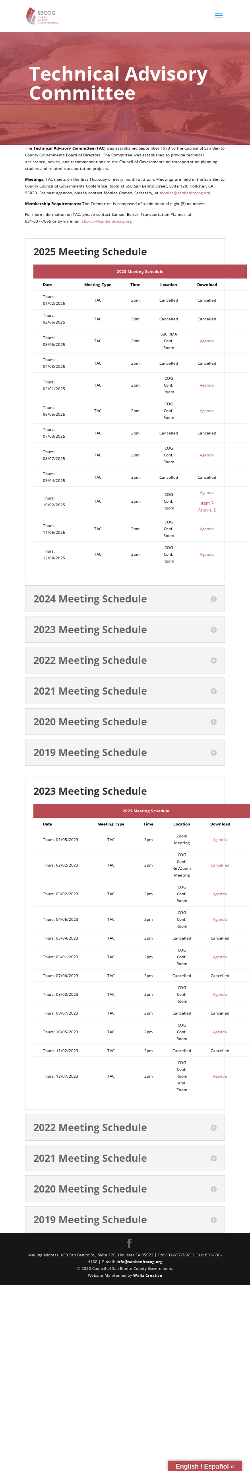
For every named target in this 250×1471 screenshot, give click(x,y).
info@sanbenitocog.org (139, 1261)
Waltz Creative (147, 1275)
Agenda (207, 341)
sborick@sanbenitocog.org (107, 221)
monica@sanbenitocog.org (185, 192)
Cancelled (220, 865)
